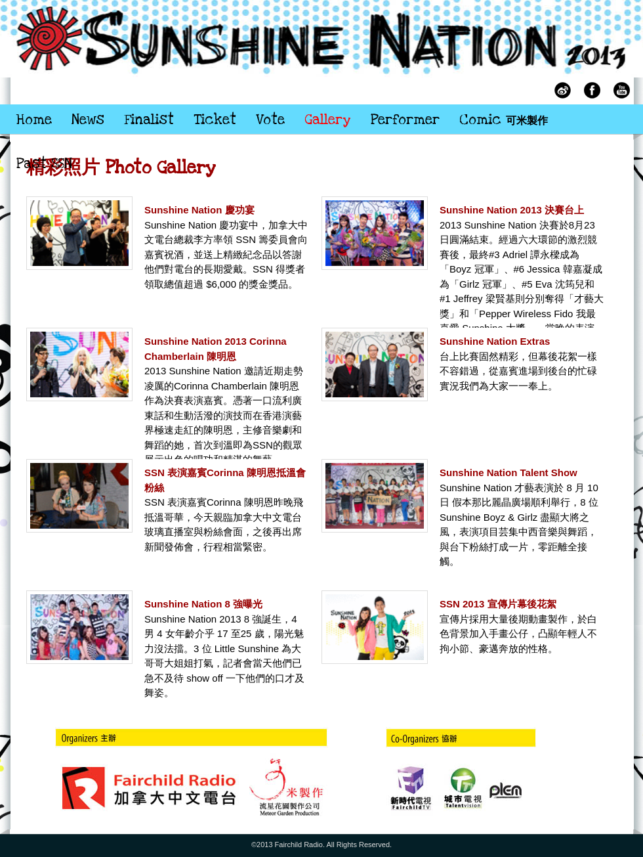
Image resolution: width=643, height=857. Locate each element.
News (88, 120)
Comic (503, 120)
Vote (270, 120)
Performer (405, 120)
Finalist (149, 120)
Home (34, 120)
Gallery (327, 120)
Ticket (215, 120)
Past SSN (44, 164)
